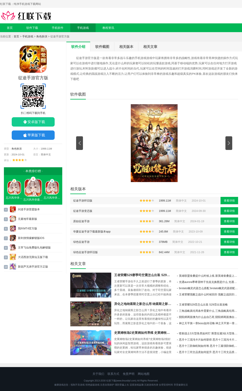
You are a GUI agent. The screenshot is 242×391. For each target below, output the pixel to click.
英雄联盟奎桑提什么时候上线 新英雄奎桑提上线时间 (208, 275)
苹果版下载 (36, 135)
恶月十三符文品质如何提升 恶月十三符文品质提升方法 (208, 352)
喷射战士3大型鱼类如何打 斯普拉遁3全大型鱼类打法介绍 (208, 333)
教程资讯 (108, 27)
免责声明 (128, 373)
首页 (10, 27)
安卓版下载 (36, 122)
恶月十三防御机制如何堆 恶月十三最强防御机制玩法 (208, 345)
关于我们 (98, 373)
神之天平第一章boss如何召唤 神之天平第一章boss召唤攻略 (208, 323)
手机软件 (57, 27)
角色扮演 (41, 36)
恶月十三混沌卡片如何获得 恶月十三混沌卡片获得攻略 (208, 339)
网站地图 (143, 373)
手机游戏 (83, 27)
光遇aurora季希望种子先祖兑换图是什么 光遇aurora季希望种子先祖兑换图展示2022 (208, 282)
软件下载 (32, 27)
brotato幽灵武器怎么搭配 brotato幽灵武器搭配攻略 (208, 288)
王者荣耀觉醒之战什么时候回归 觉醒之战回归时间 (208, 294)
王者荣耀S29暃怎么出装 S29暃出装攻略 (203, 304)
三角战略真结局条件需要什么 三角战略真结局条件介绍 (208, 310)
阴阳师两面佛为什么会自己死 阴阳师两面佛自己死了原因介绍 (208, 317)
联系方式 (113, 373)
